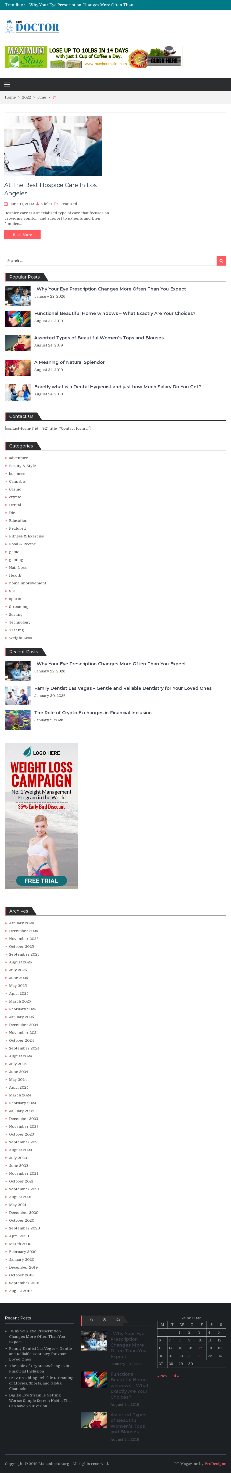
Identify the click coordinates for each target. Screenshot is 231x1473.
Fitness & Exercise (26, 536)
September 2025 (24, 954)
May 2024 (18, 1079)
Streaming (19, 606)
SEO (13, 591)
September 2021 (24, 1189)
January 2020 (21, 1259)
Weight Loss (20, 638)
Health (15, 575)
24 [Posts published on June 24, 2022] (200, 1356)
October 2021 (21, 1181)
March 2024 (20, 1095)
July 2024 (18, 1064)
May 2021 (17, 1205)
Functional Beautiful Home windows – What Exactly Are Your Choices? (114, 313)
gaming (16, 560)
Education (18, 520)
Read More (22, 235)
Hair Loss (18, 567)
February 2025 (22, 1009)
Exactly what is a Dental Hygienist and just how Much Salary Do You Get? (117, 387)
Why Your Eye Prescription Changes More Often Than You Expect (92, 5)
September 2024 (24, 1048)
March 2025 (20, 1001)
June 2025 (18, 978)
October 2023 (21, 1134)
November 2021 (23, 1173)
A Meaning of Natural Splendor (69, 362)
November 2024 (24, 1032)
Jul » (174, 1376)
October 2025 (21, 946)
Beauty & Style (22, 466)
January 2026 (21, 923)
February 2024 (22, 1103)
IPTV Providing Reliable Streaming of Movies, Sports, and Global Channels (41, 1383)
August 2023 (20, 1150)
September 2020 (24, 1228)
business (17, 473)
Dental (15, 505)
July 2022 (18, 1158)
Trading (16, 630)
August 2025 (20, 962)
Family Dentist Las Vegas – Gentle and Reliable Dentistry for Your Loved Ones (123, 688)
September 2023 (24, 1142)
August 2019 (20, 1291)
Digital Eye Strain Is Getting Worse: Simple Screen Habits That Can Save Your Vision (40, 1400)
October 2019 (21, 1275)
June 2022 (18, 1165)
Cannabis (17, 481)
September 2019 (24, 1283)
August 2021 (20, 1197)
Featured (68, 204)
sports (15, 599)
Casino (15, 489)
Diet (13, 513)
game (14, 552)
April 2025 (19, 993)
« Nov (162, 1376)
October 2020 (21, 1220)
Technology (20, 622)
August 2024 (20, 1056)
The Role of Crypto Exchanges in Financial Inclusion (93, 712)
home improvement (27, 583)
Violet (46, 204)
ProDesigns (215, 1464)
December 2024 (23, 1025)
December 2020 (23, 1212)
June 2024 (18, 1072)
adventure (18, 458)
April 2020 (19, 1236)
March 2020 (20, 1244)
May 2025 (18, 985)
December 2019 (23, 1267)
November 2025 (24, 939)
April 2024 (19, 1087)
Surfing (16, 614)
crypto (15, 497)
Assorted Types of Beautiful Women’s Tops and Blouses (99, 338)
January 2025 (21, 1017)
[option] (83, 5)
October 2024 (21, 1040)
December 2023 (23, 1118)
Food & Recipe (22, 544)
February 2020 (22, 1252)
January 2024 (21, 1111)
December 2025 (23, 931)
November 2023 (24, 1126)
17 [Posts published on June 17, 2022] (200, 1348)
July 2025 (18, 970)
